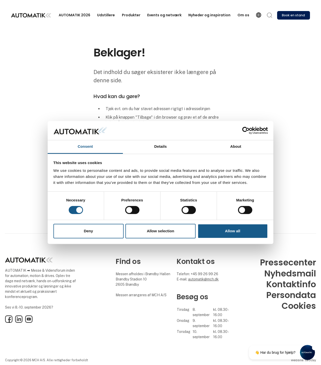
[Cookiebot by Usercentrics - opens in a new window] (246, 130)
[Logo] (31, 15)
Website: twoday (303, 360)
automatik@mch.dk (203, 279)
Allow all (232, 231)
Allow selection (160, 231)
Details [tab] (160, 146)
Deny (88, 231)
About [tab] (235, 146)
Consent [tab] (85, 146)
